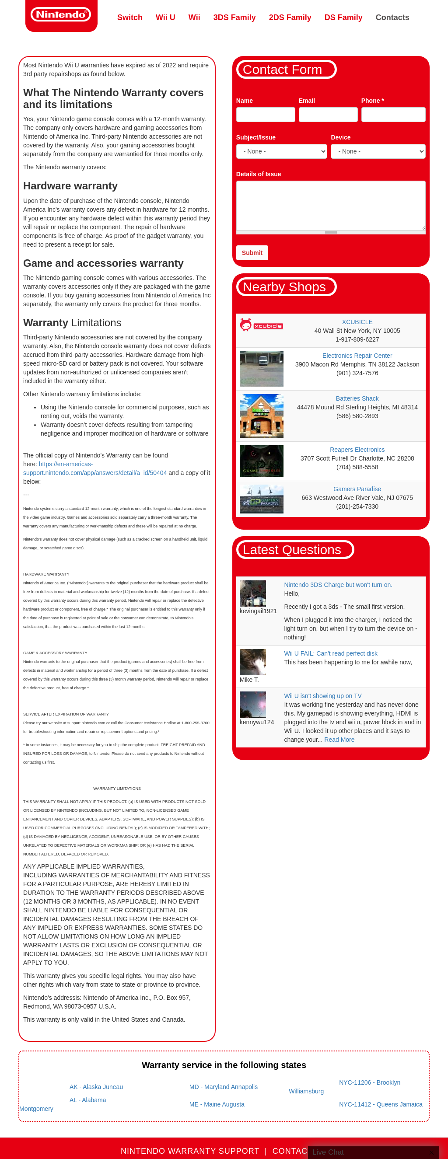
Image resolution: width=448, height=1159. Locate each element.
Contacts (393, 17)
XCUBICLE (357, 321)
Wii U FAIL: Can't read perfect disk (331, 653)
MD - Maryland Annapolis (223, 1086)
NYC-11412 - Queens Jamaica (381, 1104)
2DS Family (290, 17)
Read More (339, 739)
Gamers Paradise (357, 488)
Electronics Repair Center (357, 355)
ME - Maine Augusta (217, 1104)
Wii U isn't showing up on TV (323, 695)
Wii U (165, 17)
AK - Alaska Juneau (96, 1086)
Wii (194, 17)
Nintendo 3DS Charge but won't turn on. (338, 584)
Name (244, 100)
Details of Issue (258, 174)
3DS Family (235, 17)
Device (340, 137)
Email (307, 100)
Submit (252, 252)
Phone (372, 100)
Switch (130, 17)
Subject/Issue (256, 137)
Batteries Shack (357, 398)
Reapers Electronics (357, 449)
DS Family (344, 17)
